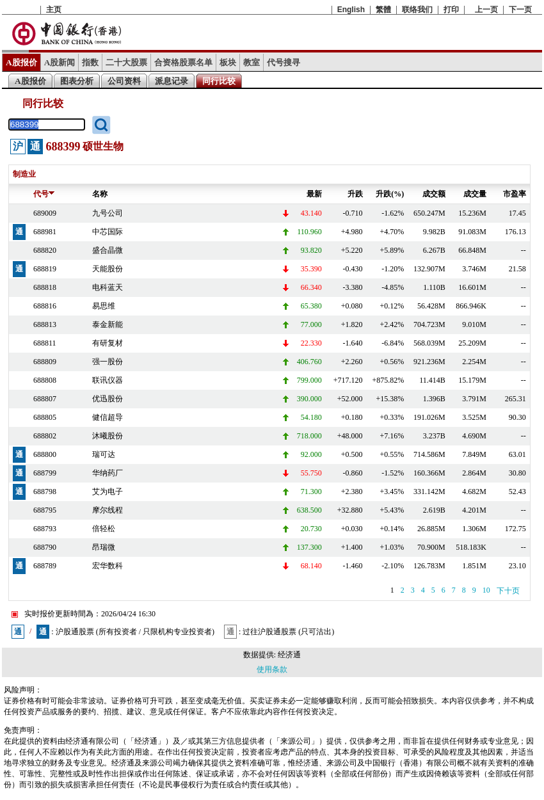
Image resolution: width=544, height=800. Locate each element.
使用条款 (272, 669)
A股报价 (21, 62)
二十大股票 (126, 62)
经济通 (289, 654)
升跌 (355, 193)
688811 (44, 343)
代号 (43, 193)
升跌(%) (390, 193)
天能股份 (107, 268)
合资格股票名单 (183, 62)
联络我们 (417, 9)
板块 (228, 62)
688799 (44, 472)
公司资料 (124, 81)
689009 (44, 213)
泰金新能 (107, 324)
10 (486, 590)
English (351, 9)
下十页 (508, 590)
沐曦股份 (107, 435)
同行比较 (219, 81)
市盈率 (514, 193)
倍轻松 (103, 528)
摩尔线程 (107, 510)
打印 (451, 9)
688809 (44, 361)
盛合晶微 (107, 250)
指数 (90, 62)
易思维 (103, 305)
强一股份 (107, 361)
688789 (44, 565)
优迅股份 (107, 398)
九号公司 (107, 213)
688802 (44, 435)
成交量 (474, 193)
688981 (44, 231)
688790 (44, 547)
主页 (53, 9)
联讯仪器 (107, 380)
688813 (44, 324)
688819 (44, 268)
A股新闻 (60, 62)
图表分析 (76, 81)
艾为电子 (107, 491)
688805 (44, 417)
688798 (44, 491)
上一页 (486, 9)
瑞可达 (103, 454)
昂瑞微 (103, 547)
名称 (100, 193)
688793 (44, 528)
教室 (251, 62)
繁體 (383, 9)
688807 (44, 398)
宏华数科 (107, 565)
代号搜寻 (283, 62)
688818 (44, 287)
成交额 (433, 193)
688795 (44, 510)
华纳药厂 (107, 472)
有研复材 (107, 343)
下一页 (520, 9)
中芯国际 (107, 231)
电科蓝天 (107, 287)
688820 (44, 250)
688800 (44, 454)
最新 (314, 193)
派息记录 (171, 81)
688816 (44, 305)
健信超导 (107, 417)
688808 (44, 380)
